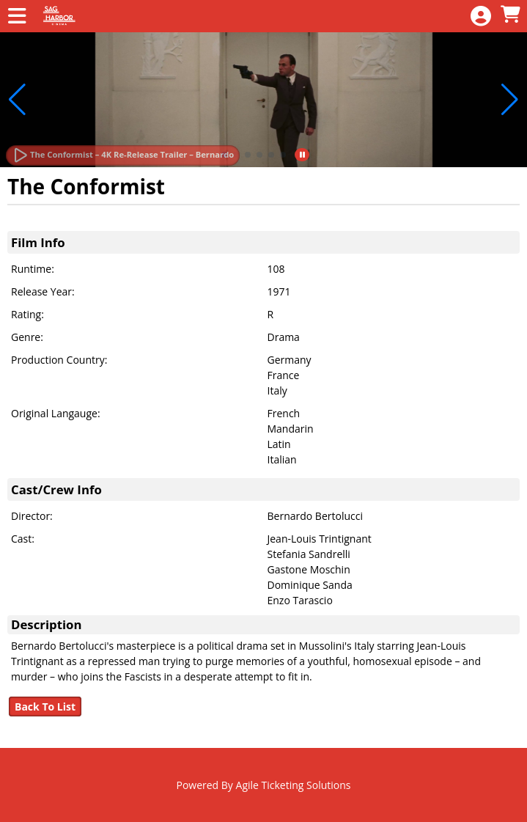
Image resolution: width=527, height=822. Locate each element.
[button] (248, 155)
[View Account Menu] (480, 16)
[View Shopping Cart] (510, 15)
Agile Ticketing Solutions (293, 785)
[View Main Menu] (16, 16)
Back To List (45, 706)
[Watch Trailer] (123, 155)
